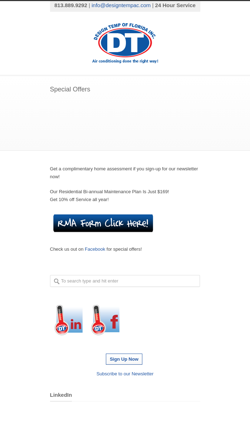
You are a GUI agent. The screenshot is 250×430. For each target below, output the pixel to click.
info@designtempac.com (121, 5)
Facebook (95, 249)
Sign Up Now (124, 359)
